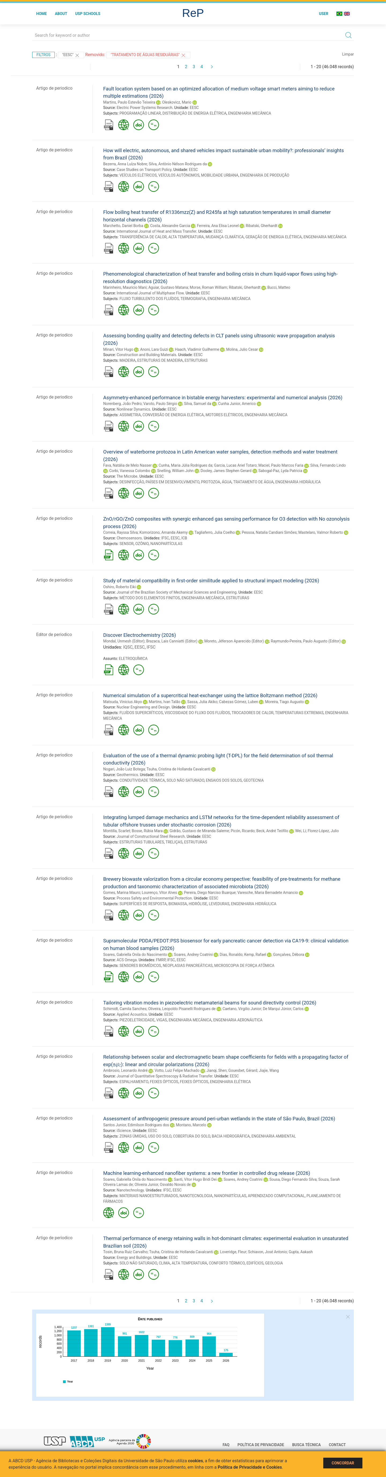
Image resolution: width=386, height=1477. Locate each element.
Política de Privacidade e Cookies (250, 1467)
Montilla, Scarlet (116, 831)
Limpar (348, 54)
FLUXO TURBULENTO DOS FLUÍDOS (149, 299)
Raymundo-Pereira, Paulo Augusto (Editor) (306, 641)
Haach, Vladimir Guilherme (197, 349)
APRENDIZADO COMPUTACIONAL (276, 1196)
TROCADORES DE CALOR (252, 713)
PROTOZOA (210, 482)
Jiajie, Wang (269, 1070)
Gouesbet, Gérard (242, 1070)
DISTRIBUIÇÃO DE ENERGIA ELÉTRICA (194, 113)
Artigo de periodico (54, 88)
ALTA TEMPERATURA (186, 237)
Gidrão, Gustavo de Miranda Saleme (199, 831)
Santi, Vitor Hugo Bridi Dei (195, 1179)
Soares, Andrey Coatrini (193, 954)
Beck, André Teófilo (272, 831)
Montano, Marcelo (191, 1125)
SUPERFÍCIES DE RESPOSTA (143, 904)
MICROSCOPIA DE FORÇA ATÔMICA (244, 965)
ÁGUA (227, 482)
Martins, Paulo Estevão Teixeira (129, 102)
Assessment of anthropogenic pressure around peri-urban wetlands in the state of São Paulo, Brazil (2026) (219, 1118)
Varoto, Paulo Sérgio (160, 403)
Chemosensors (129, 538)
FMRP (160, 960)
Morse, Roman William (208, 287)
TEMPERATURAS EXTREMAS (299, 713)
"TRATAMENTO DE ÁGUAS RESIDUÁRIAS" (148, 55)
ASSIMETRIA (130, 415)
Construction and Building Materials (146, 355)
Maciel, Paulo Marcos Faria (280, 465)
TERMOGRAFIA (193, 299)
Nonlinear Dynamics (133, 409)
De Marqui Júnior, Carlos (283, 1009)
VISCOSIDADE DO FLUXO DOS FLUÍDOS (197, 713)
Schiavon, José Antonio (267, 1252)
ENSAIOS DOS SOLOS (224, 780)
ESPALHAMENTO (134, 1082)
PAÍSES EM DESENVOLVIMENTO (172, 482)
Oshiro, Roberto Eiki (119, 587)
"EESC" (71, 55)
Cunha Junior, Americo (237, 403)
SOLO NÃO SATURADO (185, 780)
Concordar (343, 1463)
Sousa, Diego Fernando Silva (293, 1179)
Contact (337, 1445)
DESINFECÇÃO (132, 482)
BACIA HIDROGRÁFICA (231, 1136)
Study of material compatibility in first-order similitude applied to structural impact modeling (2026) (211, 580)
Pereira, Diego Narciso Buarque (210, 892)
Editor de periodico (54, 634)
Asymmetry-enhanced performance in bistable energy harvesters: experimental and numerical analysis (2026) (222, 397)
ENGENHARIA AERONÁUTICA (237, 1020)
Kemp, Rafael (255, 954)
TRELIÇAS (174, 842)
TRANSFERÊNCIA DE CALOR (143, 237)
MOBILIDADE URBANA (219, 175)
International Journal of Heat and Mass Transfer (156, 231)
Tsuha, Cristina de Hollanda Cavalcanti (178, 769)
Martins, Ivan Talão (164, 702)
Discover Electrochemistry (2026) (139, 635)
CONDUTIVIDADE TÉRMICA (142, 780)
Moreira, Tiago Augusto (284, 702)
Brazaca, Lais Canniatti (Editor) (171, 641)
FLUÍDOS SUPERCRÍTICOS (141, 713)
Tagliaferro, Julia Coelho (215, 532)
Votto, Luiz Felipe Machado (177, 1070)
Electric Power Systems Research (144, 107)
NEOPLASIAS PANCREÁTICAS (188, 965)
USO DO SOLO (159, 1136)
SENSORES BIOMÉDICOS (140, 965)
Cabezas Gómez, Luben (238, 702)
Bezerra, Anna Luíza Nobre (125, 164)
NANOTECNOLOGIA (196, 1196)
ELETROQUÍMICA (133, 658)
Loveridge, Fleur (233, 1252)
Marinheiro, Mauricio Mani (125, 287)
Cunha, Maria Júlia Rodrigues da (185, 465)
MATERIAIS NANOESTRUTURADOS (149, 1196)
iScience (124, 1130)
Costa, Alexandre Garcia (170, 226)
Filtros (43, 55)
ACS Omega (127, 960)
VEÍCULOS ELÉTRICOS (138, 175)
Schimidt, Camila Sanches (124, 1009)
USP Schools (88, 14)
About (61, 14)
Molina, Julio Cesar (242, 349)
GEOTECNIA (254, 780)
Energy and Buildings (134, 1257)
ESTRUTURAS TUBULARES (142, 842)
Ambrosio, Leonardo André (125, 1070)
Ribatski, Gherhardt (261, 226)
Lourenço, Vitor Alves (159, 892)
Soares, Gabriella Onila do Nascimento (135, 954)
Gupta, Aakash (301, 1252)
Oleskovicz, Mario (176, 102)
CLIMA (164, 1263)
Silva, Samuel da (197, 403)
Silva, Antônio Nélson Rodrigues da (178, 164)
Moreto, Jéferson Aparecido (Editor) (234, 641)
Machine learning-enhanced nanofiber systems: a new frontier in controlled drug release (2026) (206, 1173)
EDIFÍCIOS (254, 1263)
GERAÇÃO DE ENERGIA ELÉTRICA (274, 237)
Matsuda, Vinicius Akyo (122, 702)
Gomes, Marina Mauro (121, 892)
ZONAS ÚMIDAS (133, 1136)
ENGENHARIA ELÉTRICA (230, 1082)
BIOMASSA (177, 904)
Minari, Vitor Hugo (118, 349)
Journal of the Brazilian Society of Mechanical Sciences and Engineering (176, 592)
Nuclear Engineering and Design (143, 707)
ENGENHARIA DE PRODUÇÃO (265, 175)
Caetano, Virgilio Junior (241, 1009)
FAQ (226, 1445)
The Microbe (127, 476)
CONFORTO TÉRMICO (227, 1263)
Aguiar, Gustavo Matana (168, 287)
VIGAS (161, 1020)
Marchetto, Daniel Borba (123, 226)
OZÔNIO (142, 544)
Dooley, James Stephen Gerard (226, 471)
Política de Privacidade (260, 1445)
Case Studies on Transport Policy (144, 169)
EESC (194, 107)
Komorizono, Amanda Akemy (163, 532)
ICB (184, 538)
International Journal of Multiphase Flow (150, 293)
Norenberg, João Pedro (122, 403)
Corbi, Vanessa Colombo (129, 471)
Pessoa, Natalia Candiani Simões (269, 532)
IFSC (165, 538)
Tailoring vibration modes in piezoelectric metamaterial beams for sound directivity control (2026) (209, 1003)
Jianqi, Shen (216, 1070)
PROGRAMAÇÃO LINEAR (140, 113)
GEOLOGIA (274, 1263)
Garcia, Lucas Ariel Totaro (235, 465)
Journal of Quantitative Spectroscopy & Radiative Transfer (164, 1076)
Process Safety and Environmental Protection (154, 898)
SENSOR (127, 544)
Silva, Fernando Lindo (328, 465)
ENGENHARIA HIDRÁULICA (298, 482)
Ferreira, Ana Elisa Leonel (218, 226)
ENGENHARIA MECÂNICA (249, 113)
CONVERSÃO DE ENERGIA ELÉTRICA (173, 415)
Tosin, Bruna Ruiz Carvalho (125, 1252)
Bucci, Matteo (278, 287)
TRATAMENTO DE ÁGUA (253, 482)
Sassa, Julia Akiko (202, 702)
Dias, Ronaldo (231, 954)
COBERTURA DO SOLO (191, 1136)
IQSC (127, 647)
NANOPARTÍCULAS (166, 544)
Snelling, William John (175, 471)
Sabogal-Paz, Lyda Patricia (280, 471)
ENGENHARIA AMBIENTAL (273, 1136)
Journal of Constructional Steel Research (151, 836)
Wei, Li (300, 831)
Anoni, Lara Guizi (154, 349)
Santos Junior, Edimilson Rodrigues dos (136, 1125)
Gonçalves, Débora (288, 954)
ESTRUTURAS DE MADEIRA (160, 360)
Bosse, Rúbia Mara (147, 831)
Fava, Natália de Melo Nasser (127, 465)
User (323, 14)
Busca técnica (306, 1445)
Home (41, 14)
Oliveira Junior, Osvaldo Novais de (163, 1184)
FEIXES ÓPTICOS (164, 1082)
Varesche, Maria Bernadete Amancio (267, 892)
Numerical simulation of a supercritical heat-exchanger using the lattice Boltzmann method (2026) (210, 695)
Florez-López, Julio (323, 831)
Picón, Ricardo (243, 831)
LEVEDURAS (219, 904)
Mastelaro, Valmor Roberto (320, 532)
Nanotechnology (130, 1190)
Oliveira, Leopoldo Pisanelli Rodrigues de (182, 1009)
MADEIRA (128, 360)
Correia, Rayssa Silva (120, 532)
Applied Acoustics (132, 1014)
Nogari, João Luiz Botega (124, 769)
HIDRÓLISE (198, 904)
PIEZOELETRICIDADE (137, 1020)
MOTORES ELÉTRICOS (224, 415)
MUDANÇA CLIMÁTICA (225, 237)
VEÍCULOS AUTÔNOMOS (178, 175)
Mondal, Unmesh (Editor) (123, 641)
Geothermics (127, 775)
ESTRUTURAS (195, 360)
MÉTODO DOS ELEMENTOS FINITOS (150, 598)
